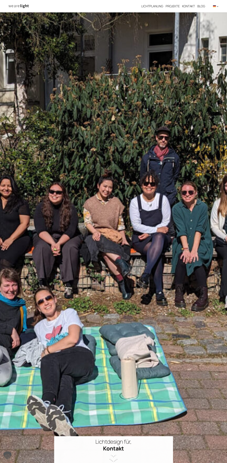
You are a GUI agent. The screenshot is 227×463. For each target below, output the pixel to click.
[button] (7, 455)
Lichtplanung (154, 6)
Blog (203, 6)
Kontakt (190, 6)
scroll (113, 452)
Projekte (174, 6)
